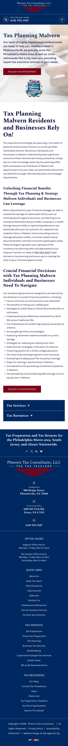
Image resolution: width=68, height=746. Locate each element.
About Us (34, 576)
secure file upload (34, 710)
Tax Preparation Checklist (34, 701)
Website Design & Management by (41, 736)
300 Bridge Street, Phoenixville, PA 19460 (34, 492)
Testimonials (34, 590)
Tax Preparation (34, 631)
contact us (34, 600)
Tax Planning (34, 641)
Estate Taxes (34, 660)
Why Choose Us (34, 586)
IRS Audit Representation (34, 665)
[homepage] (34, 469)
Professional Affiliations (34, 605)
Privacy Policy (36, 728)
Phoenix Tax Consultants (41, 723)
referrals (34, 595)
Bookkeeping (34, 650)
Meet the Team (34, 581)
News (34, 691)
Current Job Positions (34, 615)
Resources (34, 696)
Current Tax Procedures (34, 686)
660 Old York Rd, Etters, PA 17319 (34, 510)
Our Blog (34, 681)
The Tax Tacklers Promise (34, 610)
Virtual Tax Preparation (34, 636)
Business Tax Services (34, 645)
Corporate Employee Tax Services (34, 655)
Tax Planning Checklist (34, 705)
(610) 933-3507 (19, 21)
